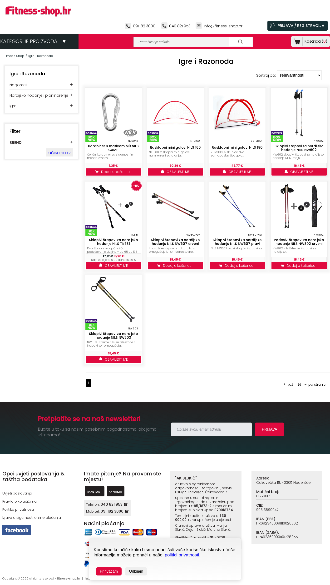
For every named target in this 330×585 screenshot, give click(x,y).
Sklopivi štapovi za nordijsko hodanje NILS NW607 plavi (237, 242)
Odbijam (136, 571)
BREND (15, 142)
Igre (13, 106)
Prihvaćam (109, 571)
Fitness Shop (14, 56)
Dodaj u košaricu (113, 171)
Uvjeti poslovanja (17, 493)
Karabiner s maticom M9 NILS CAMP (113, 148)
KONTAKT (94, 491)
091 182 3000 (144, 26)
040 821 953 (180, 26)
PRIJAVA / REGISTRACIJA (301, 25)
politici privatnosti (182, 554)
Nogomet (18, 85)
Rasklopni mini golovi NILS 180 (237, 147)
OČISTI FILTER (59, 153)
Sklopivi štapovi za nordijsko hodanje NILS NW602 (299, 148)
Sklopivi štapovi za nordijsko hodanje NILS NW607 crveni (175, 242)
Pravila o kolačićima (19, 501)
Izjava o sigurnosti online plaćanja (31, 517)
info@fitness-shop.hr (223, 26)
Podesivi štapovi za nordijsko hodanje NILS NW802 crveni (299, 242)
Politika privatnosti (18, 509)
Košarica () (315, 41)
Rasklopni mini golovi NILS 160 (175, 147)
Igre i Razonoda (40, 56)
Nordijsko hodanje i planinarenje (39, 95)
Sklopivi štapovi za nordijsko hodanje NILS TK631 (113, 242)
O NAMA (115, 491)
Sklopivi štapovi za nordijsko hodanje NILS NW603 (113, 335)
